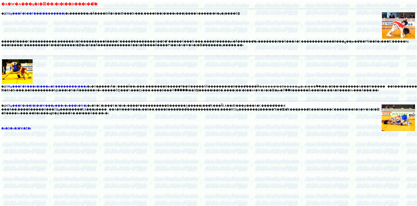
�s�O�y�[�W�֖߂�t (16, 128)
